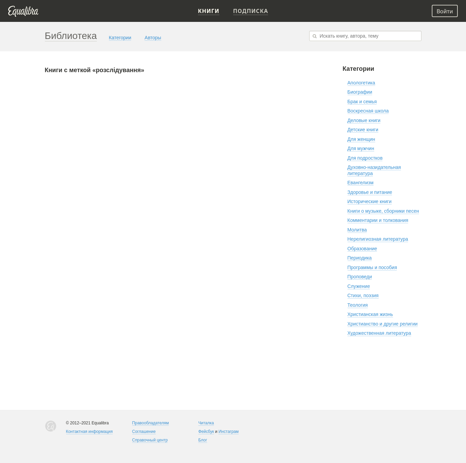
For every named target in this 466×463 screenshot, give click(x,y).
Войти (445, 11)
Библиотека (71, 35)
